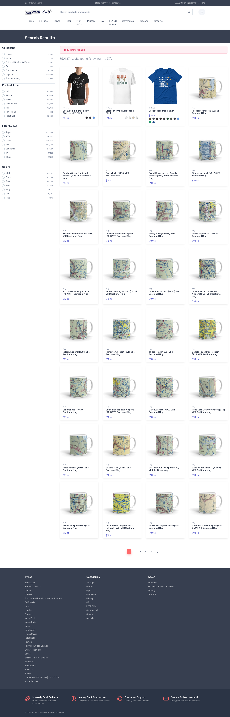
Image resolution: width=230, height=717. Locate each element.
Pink (8, 198)
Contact (152, 594)
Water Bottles (31, 681)
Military (91, 21)
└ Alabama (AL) (13, 78)
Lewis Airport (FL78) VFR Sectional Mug (205, 234)
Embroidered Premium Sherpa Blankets (43, 598)
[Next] (158, 551)
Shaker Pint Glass (33, 650)
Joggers (29, 614)
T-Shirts (29, 669)
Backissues (30, 582)
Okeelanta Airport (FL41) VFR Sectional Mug (164, 292)
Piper (68, 21)
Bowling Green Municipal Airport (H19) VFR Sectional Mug (77, 175)
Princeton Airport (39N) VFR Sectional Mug (120, 353)
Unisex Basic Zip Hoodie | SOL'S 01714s (43, 677)
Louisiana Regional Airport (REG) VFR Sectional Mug (120, 411)
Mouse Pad (11, 112)
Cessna (144, 21)
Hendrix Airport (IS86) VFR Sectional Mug (76, 527)
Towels (28, 673)
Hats (27, 606)
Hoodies (28, 610)
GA (102, 21)
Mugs (27, 626)
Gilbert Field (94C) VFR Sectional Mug (74, 411)
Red (7, 193)
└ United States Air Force (18, 62)
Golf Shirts (30, 602)
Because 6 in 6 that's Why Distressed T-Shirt (76, 112)
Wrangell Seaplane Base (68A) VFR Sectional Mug (78, 234)
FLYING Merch (113, 23)
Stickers (10, 95)
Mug (8, 108)
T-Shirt (9, 99)
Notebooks (30, 630)
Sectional (10, 149)
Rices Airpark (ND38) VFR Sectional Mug (76, 469)
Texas (8, 157)
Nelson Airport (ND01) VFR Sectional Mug (76, 353)
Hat (7, 91)
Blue (8, 181)
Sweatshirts (31, 665)
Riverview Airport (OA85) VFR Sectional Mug (164, 527)
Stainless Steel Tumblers (36, 658)
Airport (9, 132)
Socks (28, 654)
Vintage (43, 21)
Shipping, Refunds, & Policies (161, 586)
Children (28, 594)
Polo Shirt (10, 116)
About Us (152, 582)
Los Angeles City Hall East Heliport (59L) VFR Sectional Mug (120, 528)
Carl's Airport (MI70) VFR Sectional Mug (162, 411)
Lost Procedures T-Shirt (161, 111)
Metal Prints (30, 618)
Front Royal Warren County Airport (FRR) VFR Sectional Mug (163, 175)
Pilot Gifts (79, 23)
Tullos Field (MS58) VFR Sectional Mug (161, 353)
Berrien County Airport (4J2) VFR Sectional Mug (164, 469)
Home (30, 21)
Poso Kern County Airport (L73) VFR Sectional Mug (208, 411)
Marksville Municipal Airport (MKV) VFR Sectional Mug (77, 292)
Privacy (151, 590)
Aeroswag (60, 712)
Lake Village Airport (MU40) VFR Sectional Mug (206, 469)
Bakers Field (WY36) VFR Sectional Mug (118, 469)
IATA (8, 136)
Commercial (128, 21)
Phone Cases (31, 634)
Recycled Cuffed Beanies (36, 646)
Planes (56, 21)
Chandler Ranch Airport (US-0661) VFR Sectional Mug (207, 527)
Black (8, 177)
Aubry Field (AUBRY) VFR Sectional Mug (162, 234)
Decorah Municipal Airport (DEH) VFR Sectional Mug (119, 234)
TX (7, 153)
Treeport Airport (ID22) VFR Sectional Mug (206, 112)
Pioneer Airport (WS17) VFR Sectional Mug (206, 174)
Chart (8, 140)
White (8, 173)
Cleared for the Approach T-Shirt (120, 112)
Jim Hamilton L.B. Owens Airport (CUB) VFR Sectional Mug (206, 294)
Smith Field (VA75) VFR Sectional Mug (117, 174)
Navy (8, 185)
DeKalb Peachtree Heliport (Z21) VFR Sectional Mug (205, 353)
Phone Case (11, 103)
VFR (8, 144)
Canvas (28, 590)
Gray (8, 189)
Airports (158, 21)
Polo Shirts (30, 638)
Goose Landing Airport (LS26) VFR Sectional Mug (121, 292)
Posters (28, 642)
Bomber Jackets (33, 586)
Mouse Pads (30, 622)
